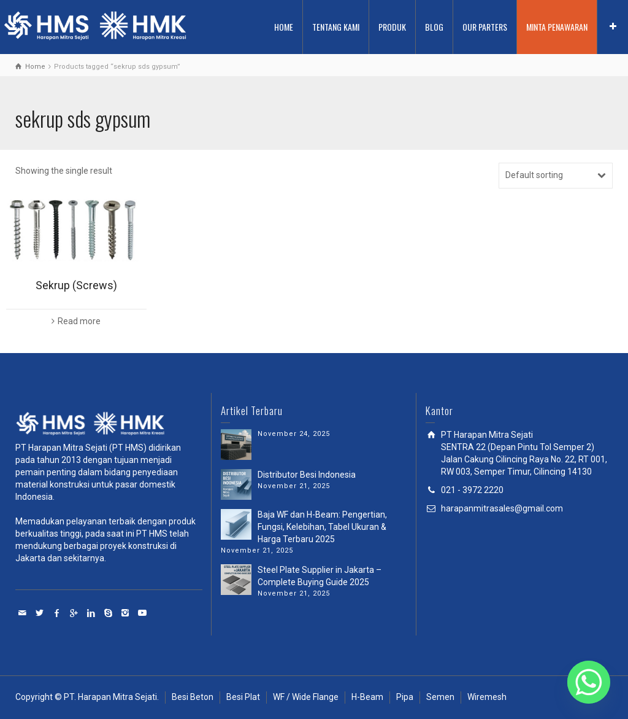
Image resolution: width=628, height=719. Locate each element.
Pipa (404, 697)
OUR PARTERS (484, 26)
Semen (440, 697)
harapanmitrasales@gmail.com (502, 508)
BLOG (434, 26)
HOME (283, 26)
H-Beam (367, 697)
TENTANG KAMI (335, 26)
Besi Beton (192, 697)
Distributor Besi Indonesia (307, 475)
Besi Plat (243, 697)
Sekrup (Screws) (76, 285)
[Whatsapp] (588, 682)
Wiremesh (487, 697)
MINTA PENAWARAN (557, 26)
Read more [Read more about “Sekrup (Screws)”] (79, 321)
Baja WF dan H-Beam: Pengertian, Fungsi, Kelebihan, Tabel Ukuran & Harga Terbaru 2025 (322, 527)
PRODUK (392, 26)
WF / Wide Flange (306, 697)
